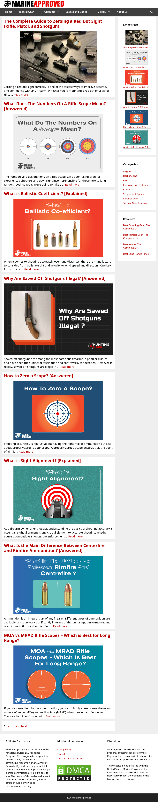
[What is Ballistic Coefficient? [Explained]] (137, 78)
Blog (125, 180)
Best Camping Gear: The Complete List (136, 227)
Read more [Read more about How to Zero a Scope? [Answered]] (26, 451)
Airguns (127, 171)
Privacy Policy (63, 749)
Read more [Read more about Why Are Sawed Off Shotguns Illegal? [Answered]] (67, 367)
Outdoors (53, 12)
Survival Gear (130, 198)
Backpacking (130, 175)
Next (26, 726)
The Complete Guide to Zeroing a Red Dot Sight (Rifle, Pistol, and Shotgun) (53, 23)
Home (8, 11)
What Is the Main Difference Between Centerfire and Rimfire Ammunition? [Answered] (54, 548)
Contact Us (62, 754)
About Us (122, 11)
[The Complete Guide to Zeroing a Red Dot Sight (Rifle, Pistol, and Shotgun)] (137, 38)
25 (18, 726)
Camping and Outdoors (136, 185)
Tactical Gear (30, 12)
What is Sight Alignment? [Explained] (42, 460)
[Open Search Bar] (151, 12)
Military (105, 12)
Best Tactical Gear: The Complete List (135, 236)
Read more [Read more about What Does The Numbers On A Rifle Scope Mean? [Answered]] (72, 184)
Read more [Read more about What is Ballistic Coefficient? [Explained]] (31, 269)
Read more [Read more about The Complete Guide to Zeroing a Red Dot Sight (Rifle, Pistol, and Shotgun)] (21, 94)
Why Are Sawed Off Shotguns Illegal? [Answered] (55, 278)
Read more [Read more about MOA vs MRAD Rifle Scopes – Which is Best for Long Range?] (53, 716)
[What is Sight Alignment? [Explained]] (137, 138)
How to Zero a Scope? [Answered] (38, 376)
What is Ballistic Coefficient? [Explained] (45, 193)
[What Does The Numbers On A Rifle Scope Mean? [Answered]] (137, 58)
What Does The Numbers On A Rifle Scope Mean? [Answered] (55, 106)
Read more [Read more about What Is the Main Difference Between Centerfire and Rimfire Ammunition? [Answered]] (60, 626)
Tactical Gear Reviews (135, 203)
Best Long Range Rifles (136, 253)
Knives (127, 189)
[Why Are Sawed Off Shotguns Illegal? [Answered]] (137, 98)
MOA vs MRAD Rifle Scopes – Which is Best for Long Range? (57, 637)
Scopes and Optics (80, 12)
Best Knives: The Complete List (132, 246)
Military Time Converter (69, 758)
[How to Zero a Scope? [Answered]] (137, 118)
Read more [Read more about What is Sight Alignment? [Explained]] (75, 536)
